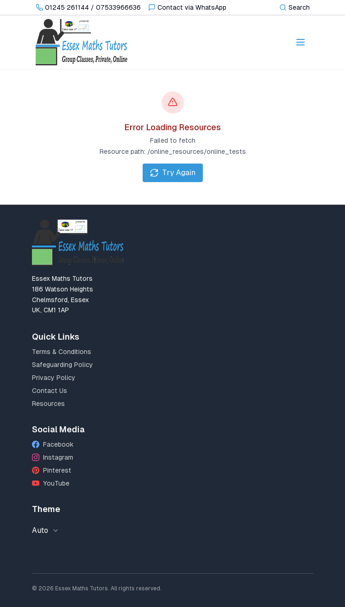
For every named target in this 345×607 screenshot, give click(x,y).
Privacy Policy (53, 377)
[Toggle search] (294, 7)
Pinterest (51, 470)
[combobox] (48, 530)
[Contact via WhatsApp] (187, 7)
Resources (48, 403)
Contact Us (49, 390)
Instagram (52, 457)
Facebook (53, 444)
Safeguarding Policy (62, 364)
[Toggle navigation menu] (300, 42)
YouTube (50, 483)
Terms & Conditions (61, 351)
